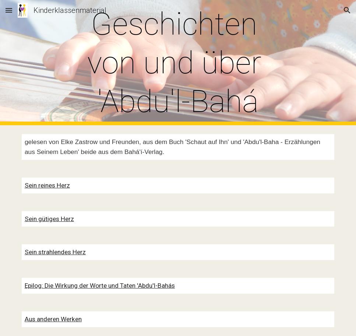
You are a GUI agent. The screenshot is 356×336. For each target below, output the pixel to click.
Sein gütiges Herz (49, 219)
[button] (9, 10)
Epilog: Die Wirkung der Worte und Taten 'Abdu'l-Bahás (100, 285)
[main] (177, 63)
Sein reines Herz (47, 185)
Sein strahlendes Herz (55, 252)
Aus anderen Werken (53, 319)
